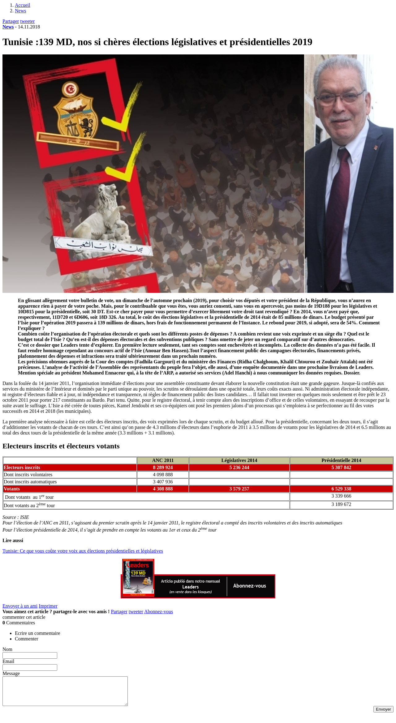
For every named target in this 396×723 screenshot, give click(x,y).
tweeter (27, 21)
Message (11, 673)
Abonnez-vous (158, 611)
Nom (7, 649)
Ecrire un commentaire (37, 633)
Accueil (22, 5)
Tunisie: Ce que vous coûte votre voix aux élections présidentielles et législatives (82, 551)
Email (8, 661)
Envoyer (383, 714)
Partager (10, 21)
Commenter (26, 638)
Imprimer (48, 606)
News (20, 10)
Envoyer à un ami (19, 606)
